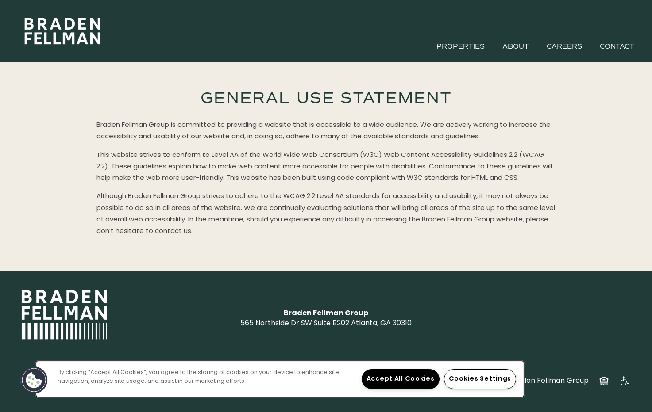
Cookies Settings (480, 379)
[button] (34, 380)
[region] (280, 379)
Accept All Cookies (401, 379)
